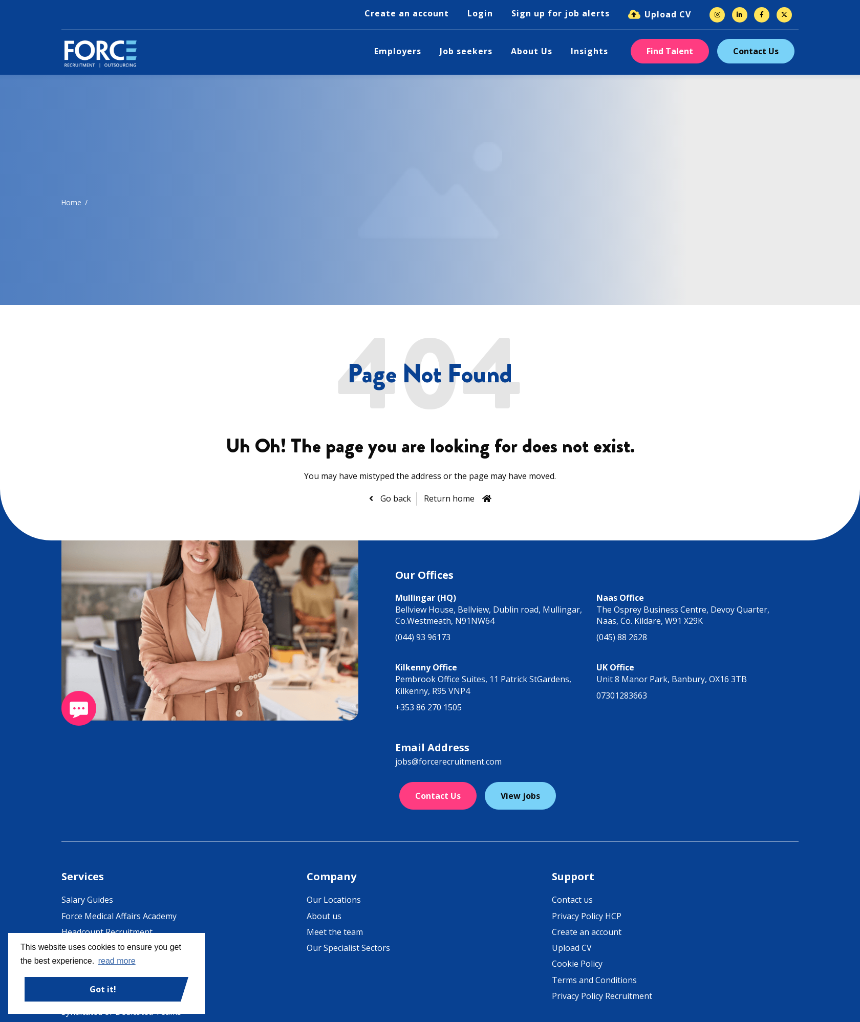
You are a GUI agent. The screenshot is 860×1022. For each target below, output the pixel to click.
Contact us (572, 899)
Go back (394, 498)
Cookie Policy (577, 963)
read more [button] (117, 960)
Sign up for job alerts (560, 13)
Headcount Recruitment (107, 932)
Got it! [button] (103, 989)
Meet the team (335, 932)
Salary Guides (87, 899)
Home (71, 202)
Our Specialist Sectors (348, 947)
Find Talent (670, 51)
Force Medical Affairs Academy (119, 916)
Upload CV (667, 14)
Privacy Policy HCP (586, 916)
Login (480, 13)
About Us (531, 51)
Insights (589, 51)
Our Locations (334, 899)
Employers (397, 51)
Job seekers (466, 51)
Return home (449, 498)
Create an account (406, 13)
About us (324, 916)
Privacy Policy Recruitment (602, 996)
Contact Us (756, 51)
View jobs (520, 795)
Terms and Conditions (594, 980)
